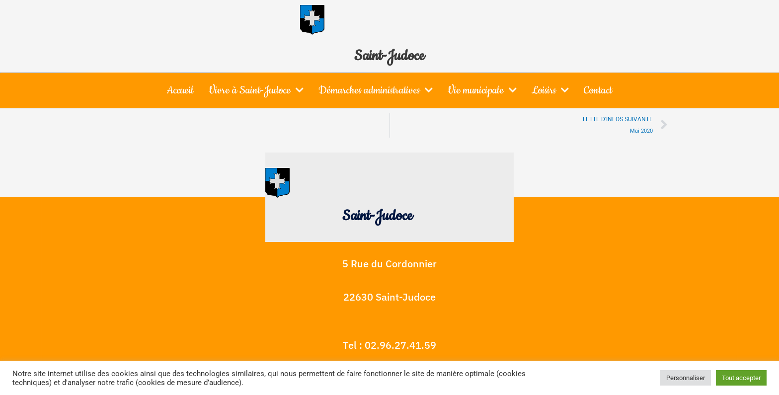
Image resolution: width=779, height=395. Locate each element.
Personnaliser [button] (685, 378)
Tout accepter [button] (741, 378)
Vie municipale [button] (482, 89)
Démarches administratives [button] (375, 89)
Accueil (180, 90)
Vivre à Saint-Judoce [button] (256, 89)
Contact (598, 90)
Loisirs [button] (550, 89)
